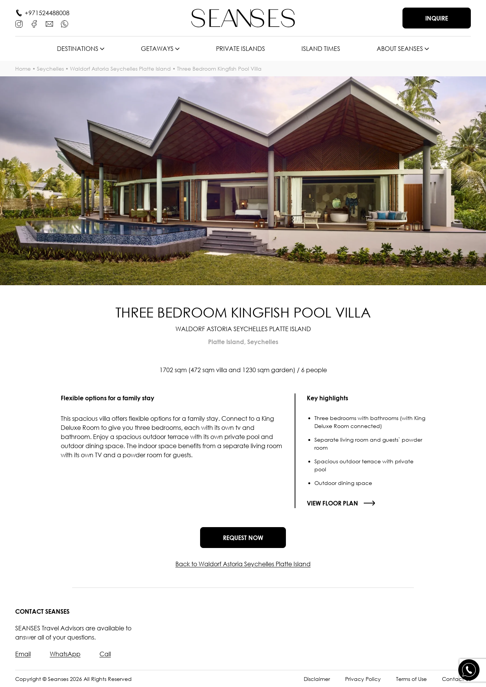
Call (105, 654)
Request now (243, 538)
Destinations (77, 48)
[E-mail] (49, 24)
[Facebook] (34, 24)
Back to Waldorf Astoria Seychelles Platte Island (243, 564)
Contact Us (456, 679)
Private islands (240, 48)
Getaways (157, 48)
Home (23, 68)
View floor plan (332, 503)
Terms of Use (411, 679)
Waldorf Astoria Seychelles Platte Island (120, 68)
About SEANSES (400, 48)
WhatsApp (65, 654)
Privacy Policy (363, 679)
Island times (320, 48)
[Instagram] (19, 24)
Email (23, 654)
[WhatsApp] (64, 24)
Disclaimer (317, 679)
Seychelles (50, 68)
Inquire (436, 18)
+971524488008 (47, 13)
